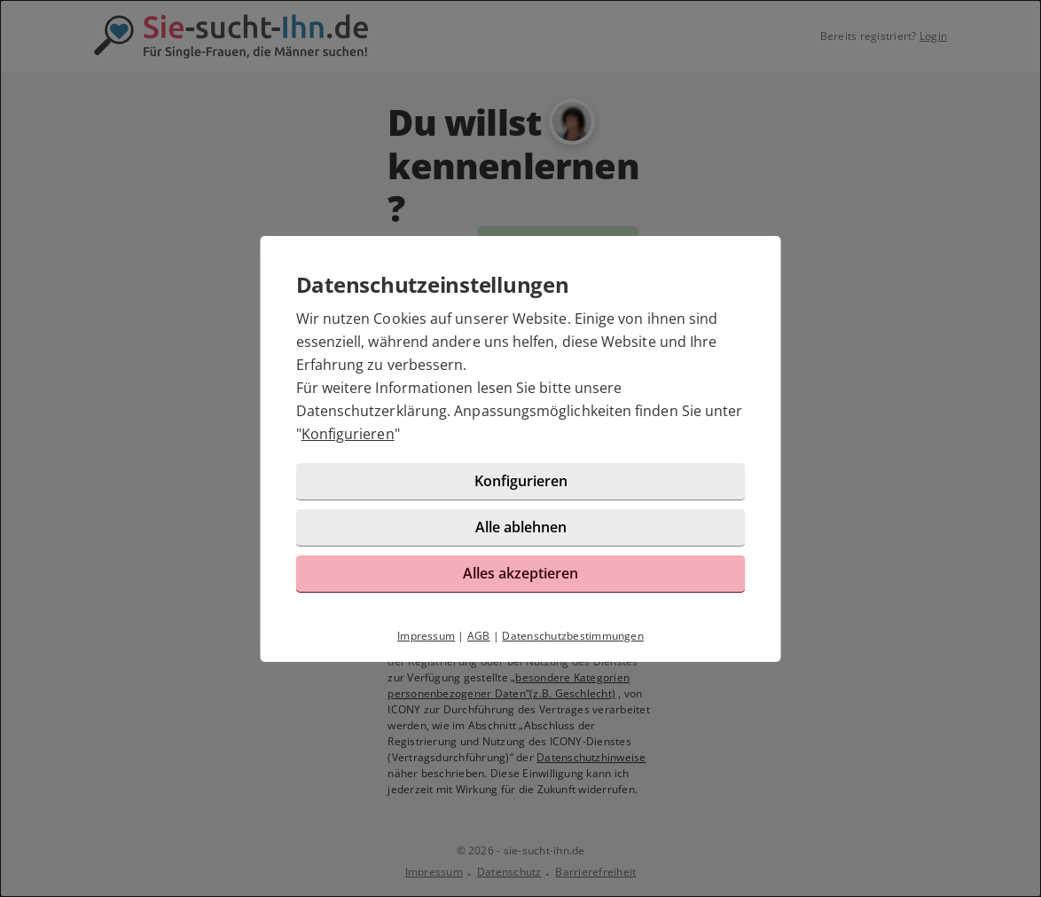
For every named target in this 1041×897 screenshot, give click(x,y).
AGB (478, 635)
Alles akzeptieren (520, 573)
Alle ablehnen (521, 527)
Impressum (426, 635)
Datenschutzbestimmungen (573, 635)
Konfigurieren (348, 434)
